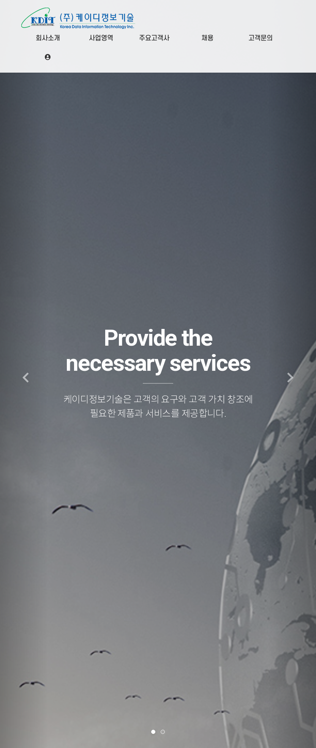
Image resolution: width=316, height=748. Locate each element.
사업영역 (101, 38)
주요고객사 (154, 38)
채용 (207, 38)
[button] (23, 374)
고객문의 (260, 38)
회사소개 (48, 38)
